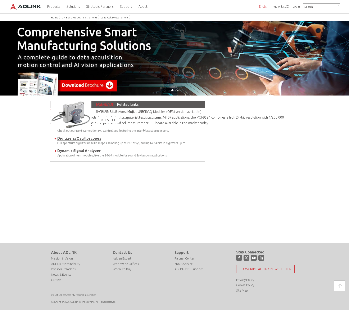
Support (181, 252)
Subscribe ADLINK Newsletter (265, 269)
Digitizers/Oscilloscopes (79, 138)
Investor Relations (63, 269)
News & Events (61, 274)
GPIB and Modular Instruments (79, 17)
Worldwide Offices (126, 263)
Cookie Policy (245, 285)
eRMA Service (183, 263)
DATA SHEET (107, 120)
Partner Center (184, 258)
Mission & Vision (62, 258)
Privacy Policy (245, 279)
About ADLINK (64, 252)
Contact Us (122, 252)
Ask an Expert (122, 258)
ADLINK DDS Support (188, 269)
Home (54, 17)
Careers (56, 280)
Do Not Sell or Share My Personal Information (73, 295)
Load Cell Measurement (114, 17)
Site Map (242, 290)
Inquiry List (280, 6)
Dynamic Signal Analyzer (79, 151)
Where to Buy (122, 269)
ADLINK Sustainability (65, 263)
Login (296, 6)
